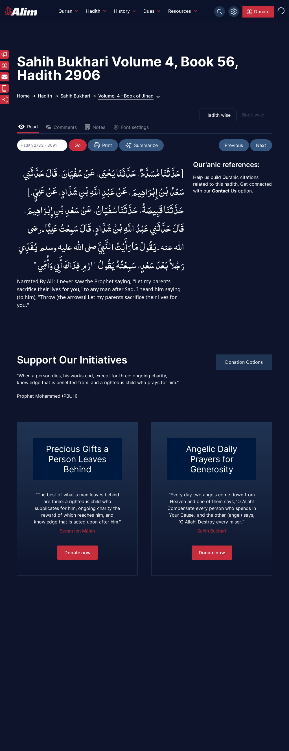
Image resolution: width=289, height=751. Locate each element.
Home (23, 96)
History (124, 11)
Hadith (96, 11)
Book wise (253, 115)
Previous (234, 145)
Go (78, 145)
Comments (61, 127)
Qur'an (68, 11)
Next (261, 145)
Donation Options (244, 362)
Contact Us (224, 191)
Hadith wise (218, 115)
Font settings (131, 127)
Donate (258, 11)
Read (28, 126)
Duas (151, 11)
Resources (182, 11)
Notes (95, 127)
